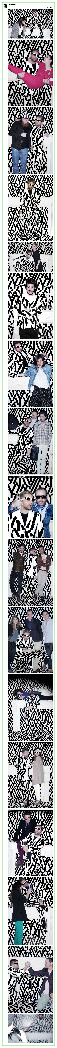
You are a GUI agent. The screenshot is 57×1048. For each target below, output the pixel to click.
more (48, 7)
